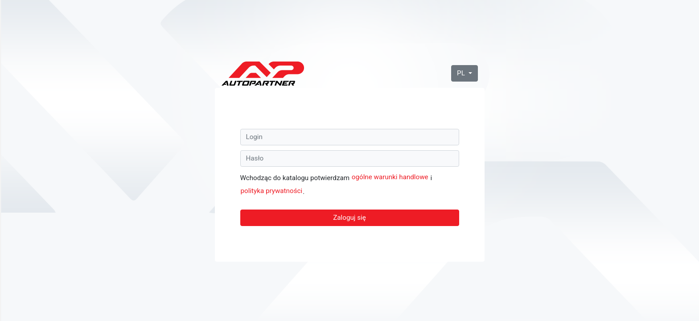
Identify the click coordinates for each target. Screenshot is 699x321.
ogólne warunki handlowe (390, 177)
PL (462, 73)
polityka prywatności (272, 191)
